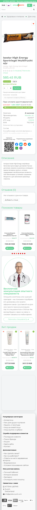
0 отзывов (17, 71)
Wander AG (29, 115)
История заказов (11, 475)
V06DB (31, 120)
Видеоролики (10, 463)
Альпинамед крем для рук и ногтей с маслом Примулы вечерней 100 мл (27, 354)
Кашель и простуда (12, 425)
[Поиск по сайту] (34, 9)
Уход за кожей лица (12, 427)
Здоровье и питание (15, 17)
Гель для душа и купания (14, 423)
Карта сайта (9, 444)
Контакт (7, 447)
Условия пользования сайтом (16, 465)
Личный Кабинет (11, 472)
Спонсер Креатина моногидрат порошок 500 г (27, 234)
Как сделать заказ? (12, 454)
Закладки (8, 477)
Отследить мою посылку (14, 480)
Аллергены (8, 420)
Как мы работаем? (11, 456)
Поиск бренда (10, 439)
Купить (17, 88)
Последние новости (12, 437)
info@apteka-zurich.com (13, 494)
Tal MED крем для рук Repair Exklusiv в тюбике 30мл (10, 354)
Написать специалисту (18, 319)
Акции (7, 442)
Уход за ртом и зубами (13, 430)
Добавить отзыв (11, 200)
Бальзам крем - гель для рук (10, 350)
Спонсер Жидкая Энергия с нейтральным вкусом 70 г (9, 235)
